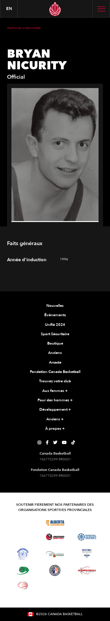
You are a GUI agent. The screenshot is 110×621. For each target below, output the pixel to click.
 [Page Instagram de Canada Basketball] (39, 443)
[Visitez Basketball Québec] (87, 537)
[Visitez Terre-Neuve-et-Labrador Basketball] (55, 570)
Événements (55, 315)
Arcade (55, 362)
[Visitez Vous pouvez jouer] (54, 586)
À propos (55, 429)
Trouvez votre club (55, 381)
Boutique (55, 343)
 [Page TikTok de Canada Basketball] (73, 443)
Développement (55, 410)
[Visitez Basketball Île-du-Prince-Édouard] (23, 570)
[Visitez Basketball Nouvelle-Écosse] (87, 554)
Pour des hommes (55, 400)
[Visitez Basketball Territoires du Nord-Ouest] (23, 554)
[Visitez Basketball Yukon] (87, 570)
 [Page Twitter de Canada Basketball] (55, 443)
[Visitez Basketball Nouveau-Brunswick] (55, 554)
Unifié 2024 (55, 324)
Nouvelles (55, 305)
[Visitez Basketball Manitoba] (23, 537)
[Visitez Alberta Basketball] (55, 522)
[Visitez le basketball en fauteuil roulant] (23, 585)
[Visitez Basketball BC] (23, 523)
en (9, 8)
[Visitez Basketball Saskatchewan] (87, 523)
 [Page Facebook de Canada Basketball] (47, 443)
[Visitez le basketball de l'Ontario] (55, 537)
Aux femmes (55, 391)
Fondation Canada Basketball (55, 371)
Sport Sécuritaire (55, 334)
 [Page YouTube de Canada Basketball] (64, 443)
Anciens (55, 352)
